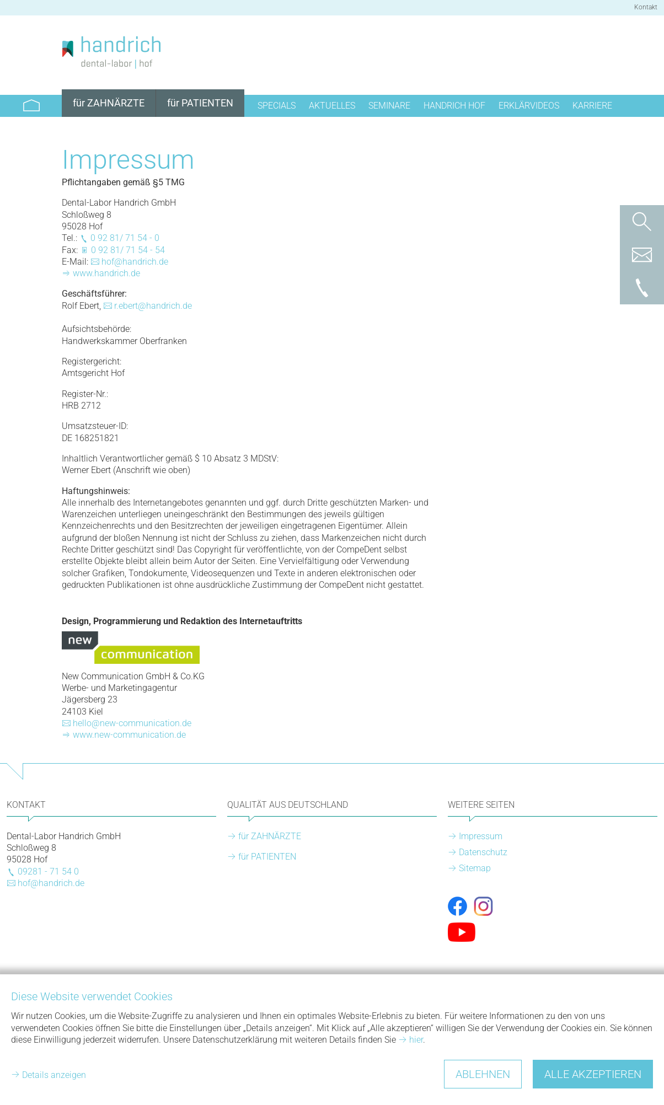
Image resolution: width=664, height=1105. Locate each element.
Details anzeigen (54, 1075)
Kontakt (645, 7)
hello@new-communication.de (132, 723)
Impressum (480, 836)
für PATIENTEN (267, 856)
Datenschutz (483, 852)
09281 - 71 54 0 (48, 871)
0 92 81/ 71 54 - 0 (124, 238)
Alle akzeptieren (592, 1074)
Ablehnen (483, 1074)
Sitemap (475, 868)
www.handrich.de (106, 273)
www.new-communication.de (129, 734)
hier (416, 1039)
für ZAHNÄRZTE (269, 836)
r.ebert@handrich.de (153, 306)
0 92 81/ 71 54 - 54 (128, 250)
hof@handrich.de (134, 261)
